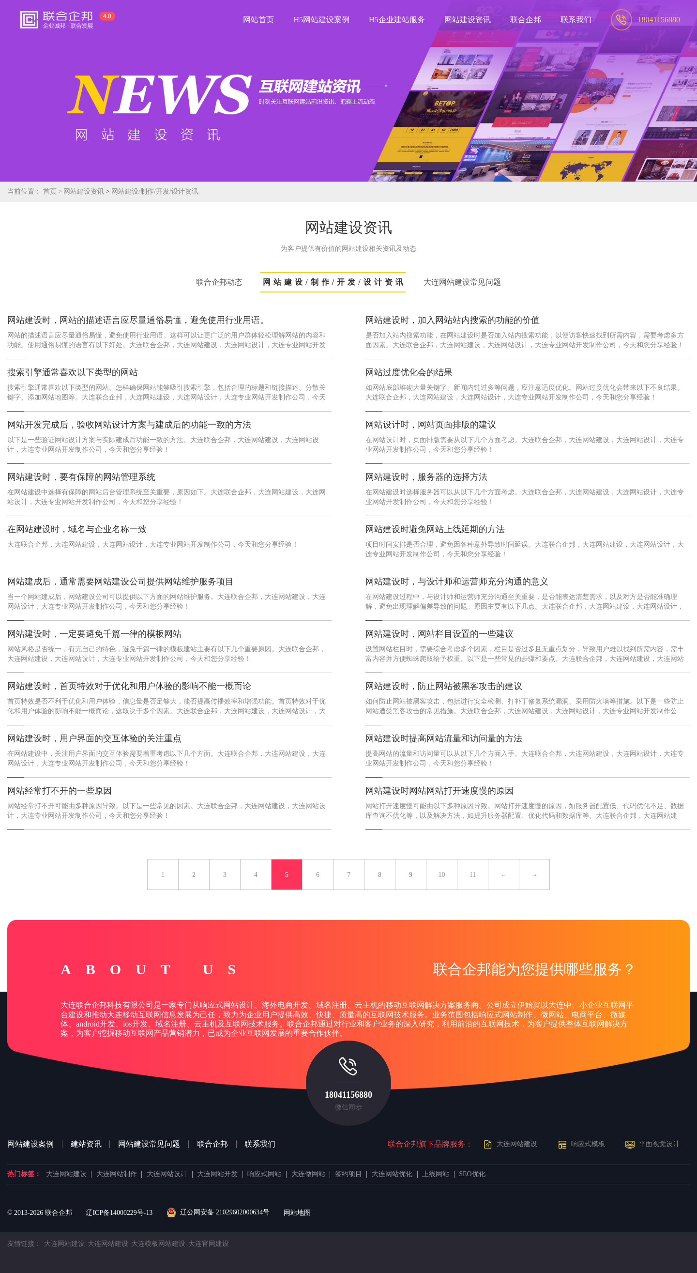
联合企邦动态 (219, 282)
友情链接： (24, 1243)
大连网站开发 (217, 1174)
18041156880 (348, 1095)
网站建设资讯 (83, 191)
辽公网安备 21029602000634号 (218, 1212)
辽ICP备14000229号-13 (119, 1212)
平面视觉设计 (659, 1144)
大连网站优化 (392, 1174)
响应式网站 (264, 1174)
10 (442, 874)
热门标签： (24, 1174)
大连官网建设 (208, 1243)
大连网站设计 (167, 1174)
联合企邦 (212, 1144)
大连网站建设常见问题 (462, 282)
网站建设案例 (30, 1144)
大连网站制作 (116, 1174)
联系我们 (259, 1144)
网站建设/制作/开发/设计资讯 (154, 191)
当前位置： (24, 191)
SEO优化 (472, 1174)
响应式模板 (588, 1144)
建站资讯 (86, 1144)
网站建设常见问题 (149, 1144)
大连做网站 (308, 1174)
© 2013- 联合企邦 (39, 1212)
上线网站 (435, 1174)
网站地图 (297, 1212)
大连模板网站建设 (158, 1243)
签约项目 (348, 1174)
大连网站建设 (517, 1144)
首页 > (53, 191)
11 (473, 874)
